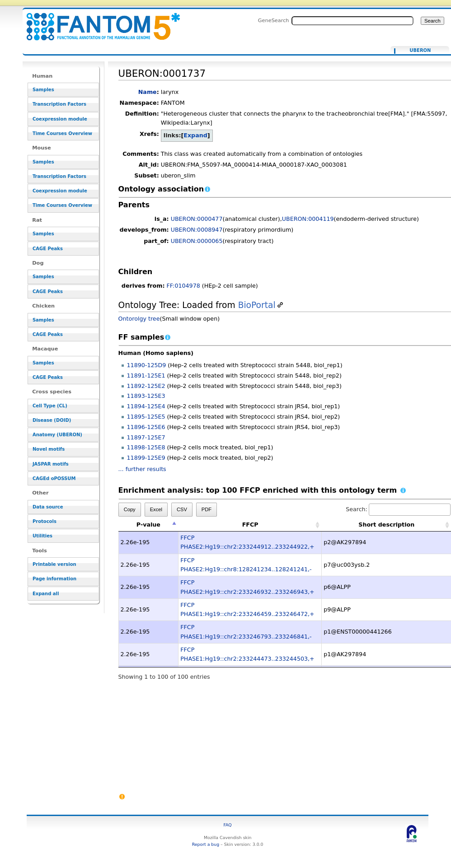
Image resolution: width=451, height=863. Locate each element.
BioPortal (257, 305)
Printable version (54, 564)
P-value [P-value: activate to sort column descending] (148, 524)
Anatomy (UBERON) (57, 434)
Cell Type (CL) (50, 405)
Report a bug (205, 844)
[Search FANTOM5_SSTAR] (352, 20)
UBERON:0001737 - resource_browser (97, 21)
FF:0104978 (183, 285)
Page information (54, 578)
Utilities (42, 535)
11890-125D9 (146, 365)
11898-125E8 (146, 447)
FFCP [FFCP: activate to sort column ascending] (250, 524)
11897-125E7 (146, 437)
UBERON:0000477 (197, 218)
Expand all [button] (46, 593)
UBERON (420, 50)
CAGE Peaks (48, 248)
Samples (43, 89)
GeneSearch (273, 20)
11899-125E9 (146, 457)
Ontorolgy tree (139, 318)
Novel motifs (49, 449)
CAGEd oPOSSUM (54, 478)
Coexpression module (60, 119)
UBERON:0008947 (197, 229)
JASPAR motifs (51, 464)
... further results (142, 469)
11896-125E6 (146, 427)
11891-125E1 (146, 375)
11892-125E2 (146, 386)
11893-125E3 (146, 395)
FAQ (228, 824)
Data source (48, 506)
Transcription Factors (59, 104)
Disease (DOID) (52, 420)
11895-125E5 (146, 416)
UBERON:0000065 (197, 241)
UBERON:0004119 (308, 218)
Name (147, 92)
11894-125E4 (146, 406)
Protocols (44, 521)
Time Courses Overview (62, 133)
